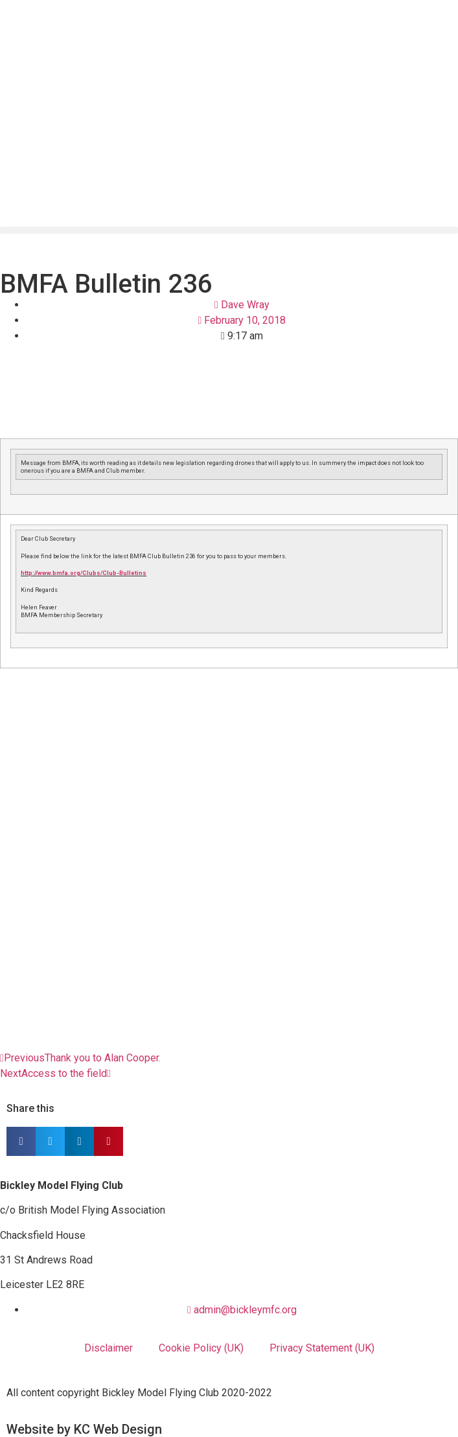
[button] (229, 230)
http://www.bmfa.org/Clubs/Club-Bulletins (83, 572)
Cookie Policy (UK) (201, 1348)
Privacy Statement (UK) (321, 1348)
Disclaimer (108, 1348)
